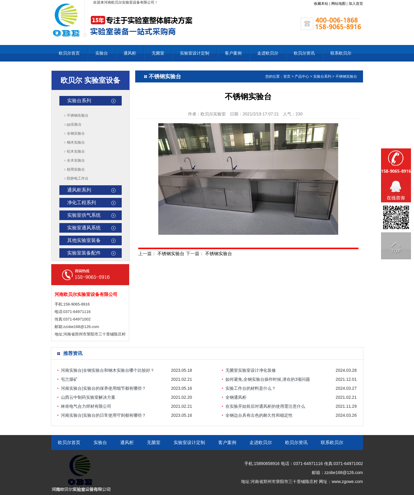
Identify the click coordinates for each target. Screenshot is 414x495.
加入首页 (356, 3)
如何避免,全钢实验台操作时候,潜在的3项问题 (267, 379)
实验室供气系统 (84, 215)
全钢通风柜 (235, 397)
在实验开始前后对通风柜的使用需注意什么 (265, 406)
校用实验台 (76, 169)
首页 (286, 76)
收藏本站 (321, 3)
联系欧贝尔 (340, 53)
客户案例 (233, 53)
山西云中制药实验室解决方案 (88, 397)
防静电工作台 (77, 178)
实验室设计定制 (194, 53)
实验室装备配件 (84, 252)
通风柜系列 (79, 189)
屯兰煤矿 (69, 379)
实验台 (101, 53)
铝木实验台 (76, 151)
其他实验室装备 (84, 240)
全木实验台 (76, 160)
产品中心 (302, 76)
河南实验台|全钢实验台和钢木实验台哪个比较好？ (107, 370)
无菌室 (158, 53)
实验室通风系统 (84, 227)
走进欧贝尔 (267, 53)
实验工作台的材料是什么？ (250, 388)
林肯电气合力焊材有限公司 (86, 406)
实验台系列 (79, 100)
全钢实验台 (76, 133)
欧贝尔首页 (69, 53)
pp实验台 (74, 124)
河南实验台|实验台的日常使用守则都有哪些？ (103, 415)
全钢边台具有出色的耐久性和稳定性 (259, 415)
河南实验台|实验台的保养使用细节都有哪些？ (103, 388)
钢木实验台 (76, 142)
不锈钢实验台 (77, 115)
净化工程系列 (81, 202)
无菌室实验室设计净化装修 (250, 370)
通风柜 (130, 53)
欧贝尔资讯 (304, 53)
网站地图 (338, 3)
